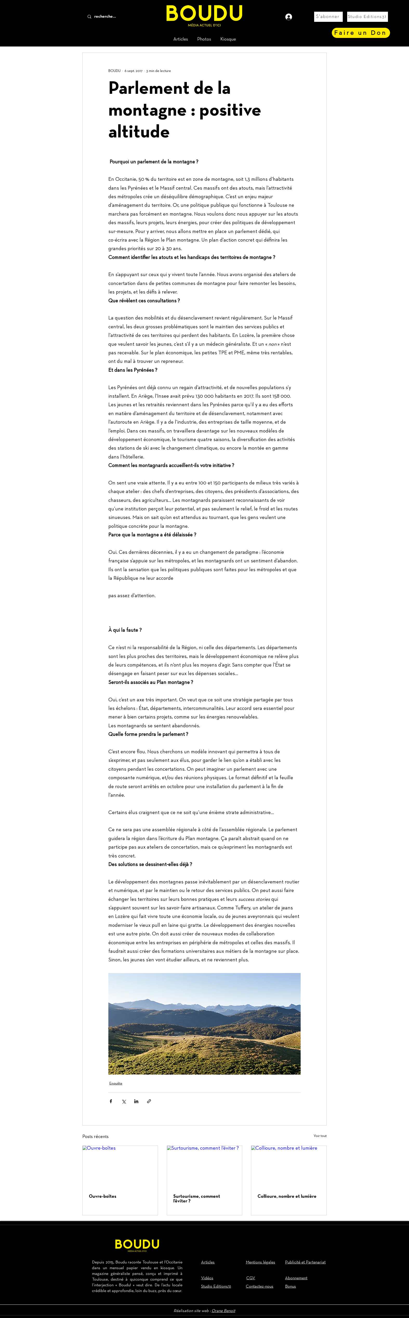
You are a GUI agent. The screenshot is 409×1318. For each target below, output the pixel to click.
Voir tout (320, 1136)
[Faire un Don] (361, 33)
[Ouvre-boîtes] (120, 1167)
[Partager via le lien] (149, 1101)
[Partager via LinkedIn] (136, 1101)
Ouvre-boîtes (102, 1196)
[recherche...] (113, 16)
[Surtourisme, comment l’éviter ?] (204, 1167)
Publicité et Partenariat (305, 1262)
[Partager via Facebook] (110, 1101)
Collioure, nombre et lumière (287, 1196)
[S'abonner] (328, 17)
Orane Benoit (223, 1311)
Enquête (115, 1083)
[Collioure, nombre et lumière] (288, 1167)
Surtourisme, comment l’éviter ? (196, 1198)
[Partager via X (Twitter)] (123, 1101)
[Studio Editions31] (367, 17)
